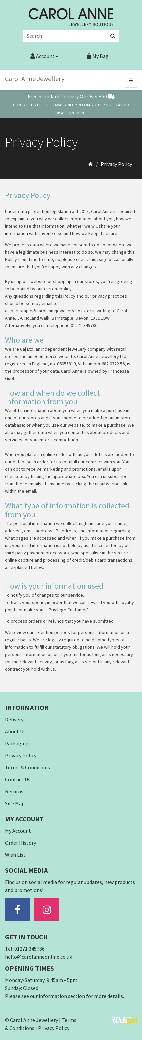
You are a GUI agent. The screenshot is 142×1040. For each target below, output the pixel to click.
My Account (18, 830)
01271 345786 (29, 948)
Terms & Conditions (27, 767)
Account (44, 56)
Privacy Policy (116, 164)
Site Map (15, 803)
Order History (20, 842)
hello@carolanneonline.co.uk (38, 956)
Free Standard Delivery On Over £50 (71, 96)
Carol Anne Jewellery (34, 78)
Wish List (15, 854)
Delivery (14, 719)
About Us (15, 731)
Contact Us (17, 779)
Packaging (17, 743)
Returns (14, 791)
